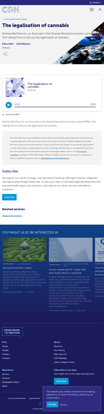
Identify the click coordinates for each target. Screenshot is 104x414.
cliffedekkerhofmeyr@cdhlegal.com (55, 158)
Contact (6, 358)
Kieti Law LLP (60, 354)
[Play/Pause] (8, 105)
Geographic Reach (10, 382)
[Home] (10, 10)
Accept (52, 404)
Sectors (5, 374)
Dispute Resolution (12, 215)
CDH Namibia (60, 358)
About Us (58, 346)
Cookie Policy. (53, 397)
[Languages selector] (95, 3)
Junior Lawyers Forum (64, 362)
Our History (59, 350)
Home (5, 346)
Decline (63, 404)
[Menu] (93, 9)
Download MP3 (11, 114)
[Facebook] (40, 404)
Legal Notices (34, 398)
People (5, 350)
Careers (5, 354)
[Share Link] (5, 55)
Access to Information (17, 398)
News (4, 386)
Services (6, 378)
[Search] (100, 9)
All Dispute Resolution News (16, 20)
